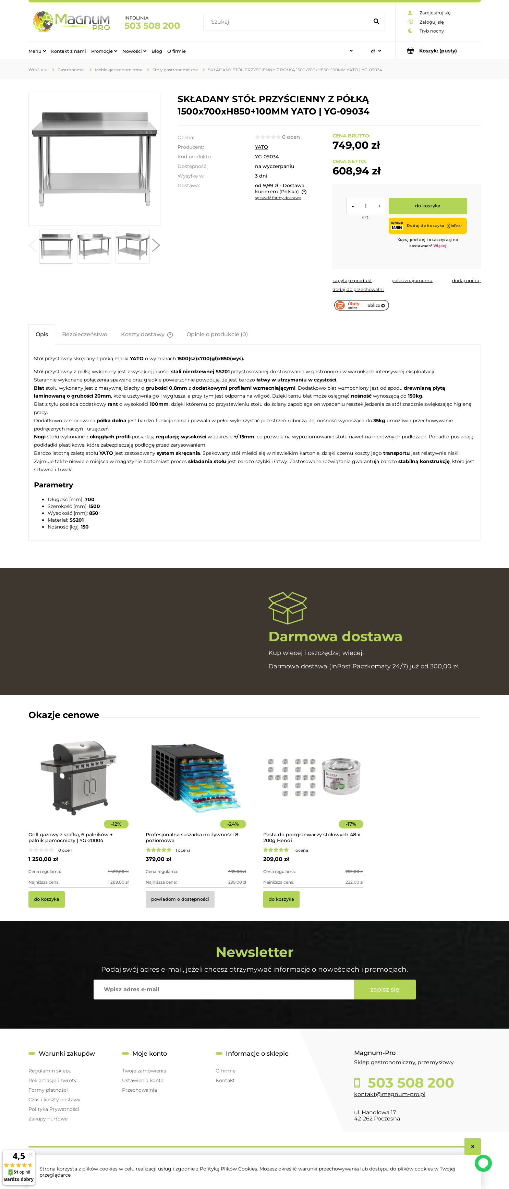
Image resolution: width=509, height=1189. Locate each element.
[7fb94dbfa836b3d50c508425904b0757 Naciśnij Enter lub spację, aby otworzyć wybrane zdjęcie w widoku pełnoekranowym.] (94, 159)
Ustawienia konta (142, 1080)
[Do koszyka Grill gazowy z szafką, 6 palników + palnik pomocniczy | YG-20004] (46, 899)
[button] (32, 247)
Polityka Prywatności (53, 1109)
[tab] (41, 334)
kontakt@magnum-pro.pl (389, 1094)
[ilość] (365, 206)
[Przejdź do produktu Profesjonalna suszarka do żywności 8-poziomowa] (196, 787)
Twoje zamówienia (144, 1071)
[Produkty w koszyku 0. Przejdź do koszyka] (438, 50)
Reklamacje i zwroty (52, 1080)
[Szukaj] (377, 22)
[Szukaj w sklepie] (287, 22)
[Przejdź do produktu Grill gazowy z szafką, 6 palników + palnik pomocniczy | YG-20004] (78, 787)
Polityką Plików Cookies (228, 1169)
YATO (261, 147)
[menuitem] (37, 50)
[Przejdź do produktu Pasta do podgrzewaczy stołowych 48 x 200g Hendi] (313, 787)
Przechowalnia (139, 1090)
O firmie (225, 1071)
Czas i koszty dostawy (54, 1099)
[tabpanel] (254, 442)
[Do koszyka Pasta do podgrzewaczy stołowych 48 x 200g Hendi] (281, 899)
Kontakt (225, 1080)
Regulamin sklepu (50, 1071)
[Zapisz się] (385, 989)
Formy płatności (48, 1090)
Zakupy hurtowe (48, 1119)
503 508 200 (152, 26)
